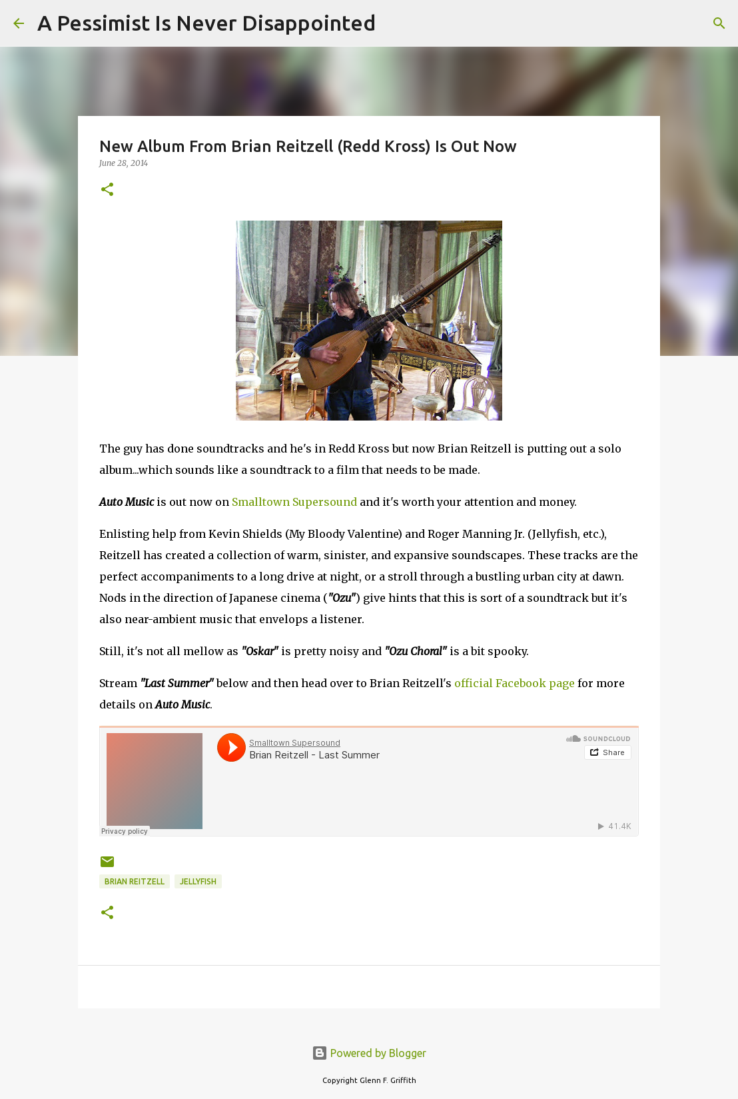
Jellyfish (198, 881)
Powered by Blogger (369, 1053)
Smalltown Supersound (294, 502)
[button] (107, 190)
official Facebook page (514, 683)
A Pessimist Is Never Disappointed (206, 23)
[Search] (394, 23)
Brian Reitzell (135, 881)
